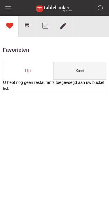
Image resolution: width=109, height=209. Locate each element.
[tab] (28, 71)
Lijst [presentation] (28, 71)
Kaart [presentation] (80, 71)
